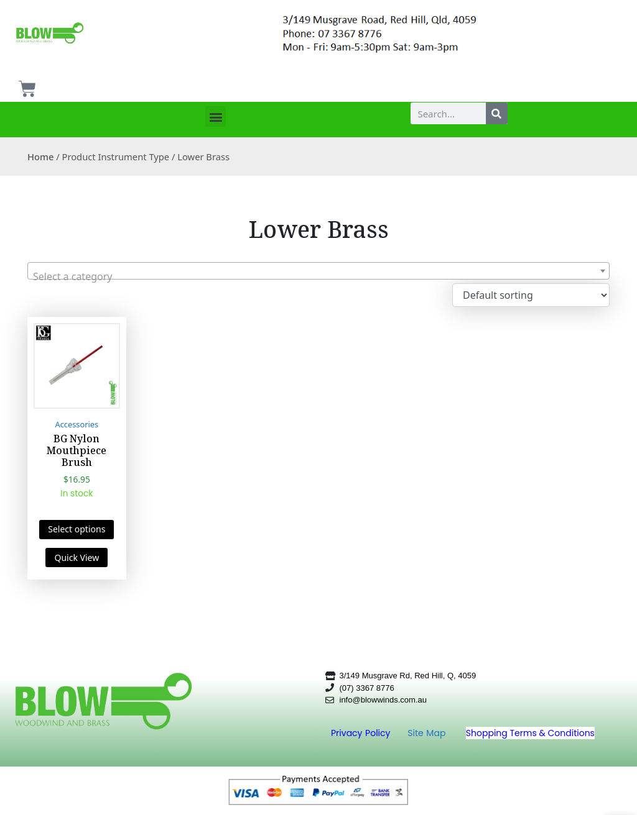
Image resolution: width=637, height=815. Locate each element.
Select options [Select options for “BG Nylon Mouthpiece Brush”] (76, 529)
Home (40, 156)
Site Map (428, 733)
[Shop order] (531, 295)
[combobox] (318, 271)
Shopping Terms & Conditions (530, 733)
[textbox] (318, 276)
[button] (215, 116)
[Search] (497, 113)
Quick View (76, 557)
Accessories (77, 424)
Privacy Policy (362, 733)
